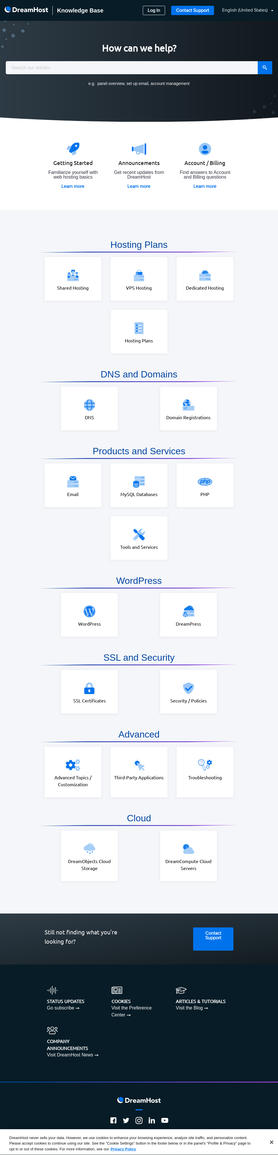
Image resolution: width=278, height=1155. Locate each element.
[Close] (271, 1143)
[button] (244, 10)
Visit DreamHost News (70, 1054)
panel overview (110, 83)
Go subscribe (60, 1007)
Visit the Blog (189, 1007)
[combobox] (139, 67)
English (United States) (245, 10)
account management (170, 83)
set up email (137, 83)
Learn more (72, 186)
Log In (154, 10)
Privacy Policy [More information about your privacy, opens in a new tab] (123, 1151)
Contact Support (192, 10)
